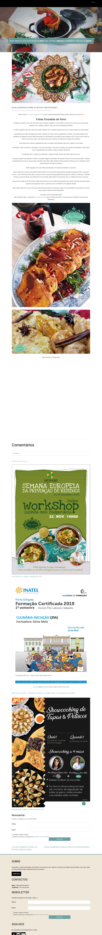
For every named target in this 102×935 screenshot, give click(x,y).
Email (14, 830)
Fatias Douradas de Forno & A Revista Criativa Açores (66, 847)
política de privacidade (41, 837)
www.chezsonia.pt (40, 197)
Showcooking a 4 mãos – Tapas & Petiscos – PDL (28, 809)
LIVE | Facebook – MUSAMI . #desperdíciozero (27, 576)
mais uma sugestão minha (35, 114)
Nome (14, 824)
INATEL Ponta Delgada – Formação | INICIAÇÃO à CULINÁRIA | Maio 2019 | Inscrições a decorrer (43, 693)
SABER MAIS (16, 874)
